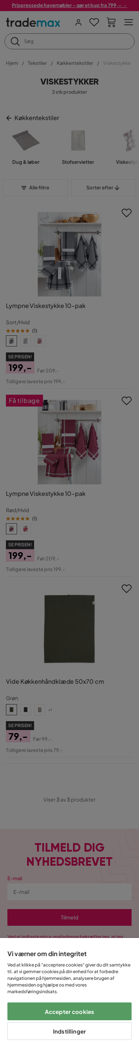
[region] (69, 994)
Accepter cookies (69, 1011)
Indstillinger (69, 1031)
